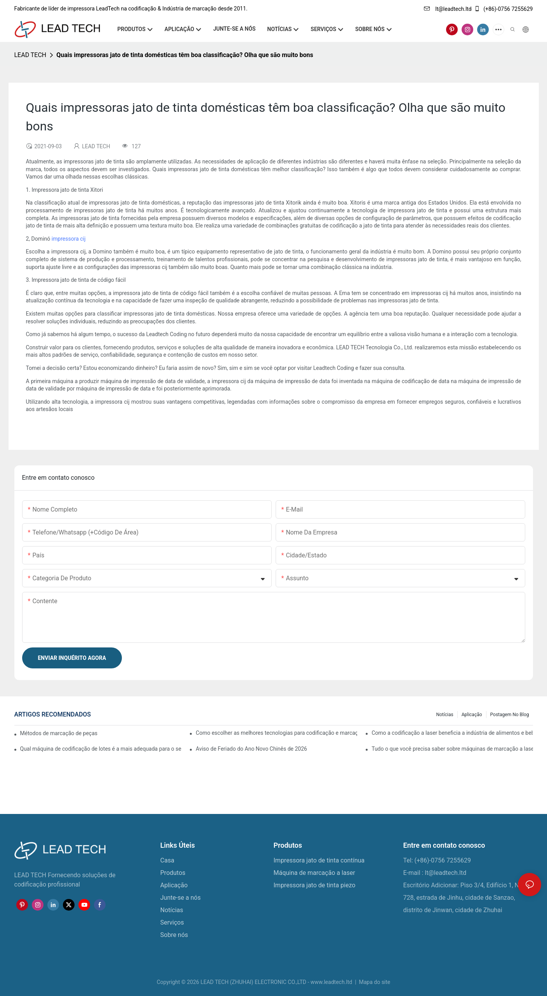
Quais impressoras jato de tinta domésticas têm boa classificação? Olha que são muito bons (184, 55)
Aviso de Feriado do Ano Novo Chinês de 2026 (251, 749)
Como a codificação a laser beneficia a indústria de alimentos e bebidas (452, 733)
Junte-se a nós (180, 897)
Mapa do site (374, 982)
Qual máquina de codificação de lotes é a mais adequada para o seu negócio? (100, 749)
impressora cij (69, 239)
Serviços (173, 922)
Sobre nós (174, 935)
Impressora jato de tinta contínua (319, 860)
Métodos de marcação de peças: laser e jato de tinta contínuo (59, 733)
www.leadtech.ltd (332, 982)
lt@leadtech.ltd (448, 9)
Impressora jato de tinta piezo (315, 885)
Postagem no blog (509, 714)
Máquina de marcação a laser (314, 872)
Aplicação (472, 714)
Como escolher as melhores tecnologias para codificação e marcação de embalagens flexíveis (276, 733)
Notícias (444, 714)
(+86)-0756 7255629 (503, 9)
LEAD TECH (30, 55)
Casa (167, 860)
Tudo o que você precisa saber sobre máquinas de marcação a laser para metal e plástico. (452, 749)
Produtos (173, 872)
